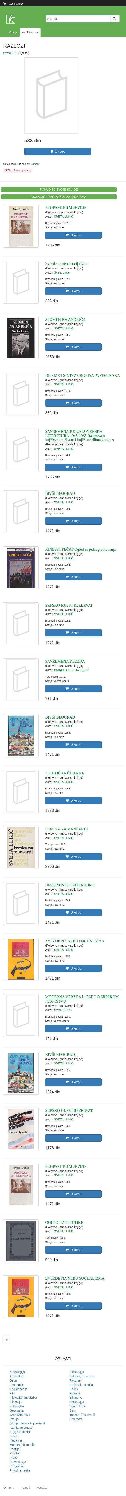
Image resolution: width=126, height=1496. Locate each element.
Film (12, 1393)
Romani (35, 163)
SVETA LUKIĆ (63, 216)
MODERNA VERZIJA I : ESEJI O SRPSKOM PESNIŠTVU (82, 999)
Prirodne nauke (20, 1470)
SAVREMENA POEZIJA (65, 661)
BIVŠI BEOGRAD (60, 493)
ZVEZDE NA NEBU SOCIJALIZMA (74, 941)
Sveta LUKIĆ (12, 53)
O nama (8, 1487)
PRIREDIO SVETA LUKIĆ (71, 670)
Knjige (13, 32)
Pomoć (25, 1487)
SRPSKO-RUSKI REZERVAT (69, 605)
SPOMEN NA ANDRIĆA (65, 319)
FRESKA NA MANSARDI (66, 829)
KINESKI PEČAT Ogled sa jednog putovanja (80, 549)
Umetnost (75, 1419)
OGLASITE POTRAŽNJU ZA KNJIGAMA (58, 196)
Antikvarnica (30, 32)
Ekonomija (17, 1384)
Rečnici (74, 1389)
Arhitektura (17, 1376)
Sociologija (76, 1402)
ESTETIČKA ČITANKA (64, 773)
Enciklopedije (19, 1389)
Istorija (14, 1419)
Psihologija (76, 1372)
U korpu (58, 151)
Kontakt (41, 1487)
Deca (13, 1380)
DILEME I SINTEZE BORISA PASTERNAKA (82, 375)
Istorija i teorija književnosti (28, 1423)
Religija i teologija (81, 1384)
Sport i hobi (77, 1406)
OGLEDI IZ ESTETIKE (64, 1222)
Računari (75, 1380)
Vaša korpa (13, 4)
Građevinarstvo (20, 1414)
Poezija (15, 1449)
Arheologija (17, 1372)
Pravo (14, 1457)
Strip (72, 1410)
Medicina (16, 1440)
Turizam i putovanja (82, 1414)
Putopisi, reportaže (82, 1376)
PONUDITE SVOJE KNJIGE (59, 189)
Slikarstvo (76, 1397)
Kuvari (14, 1436)
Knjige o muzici (20, 1432)
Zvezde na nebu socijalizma (66, 264)
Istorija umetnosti (21, 1427)
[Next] (6, 1339)
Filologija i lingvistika (23, 1397)
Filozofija (16, 1402)
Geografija (17, 1410)
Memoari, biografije (22, 1444)
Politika (14, 1453)
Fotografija (17, 1406)
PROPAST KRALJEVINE (65, 208)
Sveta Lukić (62, 272)
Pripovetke (17, 1466)
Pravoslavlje (18, 1462)
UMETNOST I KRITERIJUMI (69, 885)
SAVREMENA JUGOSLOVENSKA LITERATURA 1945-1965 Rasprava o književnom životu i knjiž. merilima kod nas (79, 435)
